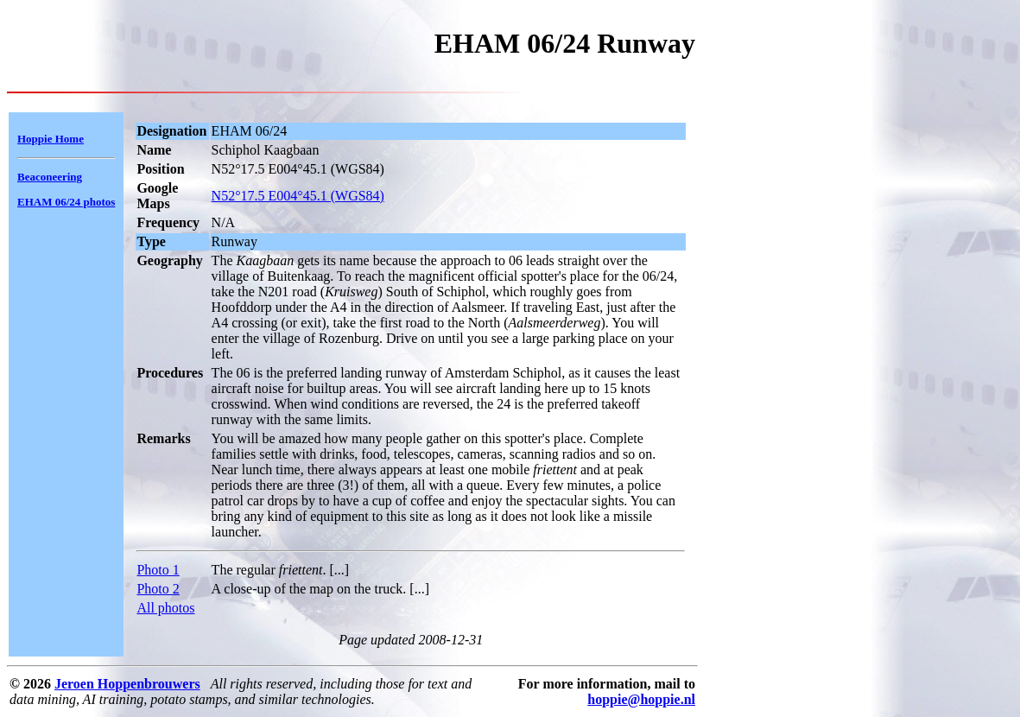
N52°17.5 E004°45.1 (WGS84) (298, 195)
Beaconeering (49, 176)
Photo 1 (157, 569)
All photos (165, 607)
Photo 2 (157, 588)
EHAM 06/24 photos (66, 201)
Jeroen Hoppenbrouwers (127, 683)
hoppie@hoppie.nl (641, 699)
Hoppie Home (50, 138)
